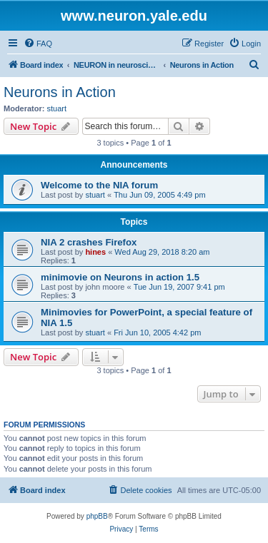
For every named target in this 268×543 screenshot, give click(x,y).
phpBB (97, 516)
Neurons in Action (60, 92)
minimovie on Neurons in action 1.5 (120, 277)
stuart (57, 108)
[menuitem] (38, 43)
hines (95, 252)
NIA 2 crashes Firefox (89, 242)
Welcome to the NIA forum (99, 185)
